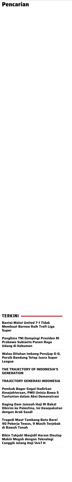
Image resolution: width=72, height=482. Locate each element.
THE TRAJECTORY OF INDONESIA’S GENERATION (30, 371)
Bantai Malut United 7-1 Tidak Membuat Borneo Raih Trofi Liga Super (28, 326)
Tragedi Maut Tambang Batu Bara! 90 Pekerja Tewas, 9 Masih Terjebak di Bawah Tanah (31, 423)
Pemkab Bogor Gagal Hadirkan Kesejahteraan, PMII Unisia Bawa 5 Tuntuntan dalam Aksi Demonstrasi (30, 392)
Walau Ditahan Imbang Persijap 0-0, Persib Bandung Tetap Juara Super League (31, 357)
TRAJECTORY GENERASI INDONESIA (31, 381)
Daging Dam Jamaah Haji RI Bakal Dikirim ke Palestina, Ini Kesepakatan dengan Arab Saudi (32, 408)
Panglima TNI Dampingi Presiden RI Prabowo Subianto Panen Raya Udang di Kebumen (30, 342)
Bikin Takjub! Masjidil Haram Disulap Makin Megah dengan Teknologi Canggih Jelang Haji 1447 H (32, 439)
